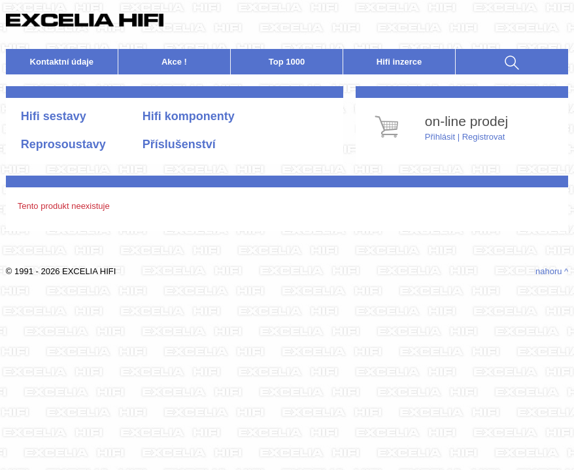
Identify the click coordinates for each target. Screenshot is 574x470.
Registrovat (483, 137)
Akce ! (174, 62)
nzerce (399, 62)
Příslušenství (179, 144)
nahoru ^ (551, 271)
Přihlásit (440, 137)
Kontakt (62, 62)
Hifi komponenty (189, 116)
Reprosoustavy (63, 144)
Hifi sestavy (53, 116)
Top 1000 (287, 62)
